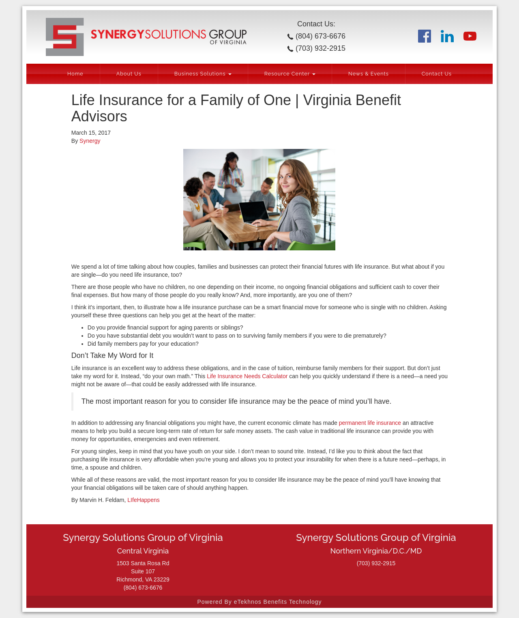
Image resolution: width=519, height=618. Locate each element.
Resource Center (289, 74)
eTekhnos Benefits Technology (278, 602)
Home (75, 74)
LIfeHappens (143, 500)
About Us (129, 74)
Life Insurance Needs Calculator (247, 376)
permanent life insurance (370, 423)
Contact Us (437, 74)
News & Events (368, 74)
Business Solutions (203, 74)
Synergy (89, 141)
